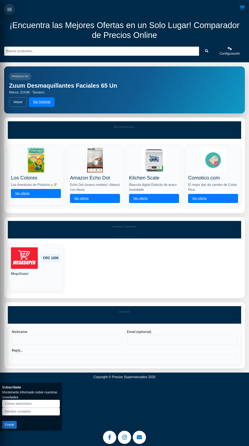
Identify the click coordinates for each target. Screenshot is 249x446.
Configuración (229, 51)
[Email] (139, 437)
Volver (18, 102)
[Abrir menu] (9, 9)
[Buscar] (101, 51)
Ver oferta (22, 193)
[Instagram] (124, 437)
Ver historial (41, 102)
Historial (21, 283)
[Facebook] (109, 437)
